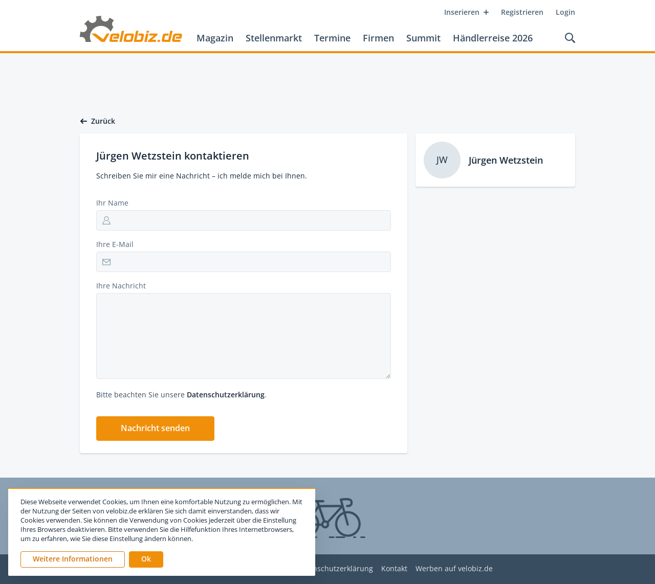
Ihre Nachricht (121, 285)
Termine (332, 38)
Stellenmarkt (274, 38)
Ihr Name (112, 203)
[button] (155, 428)
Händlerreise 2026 (493, 38)
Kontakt (394, 569)
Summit (423, 38)
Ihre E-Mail (115, 244)
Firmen (378, 38)
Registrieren (522, 12)
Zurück (97, 121)
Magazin (214, 38)
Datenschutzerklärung (226, 394)
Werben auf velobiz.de (454, 569)
